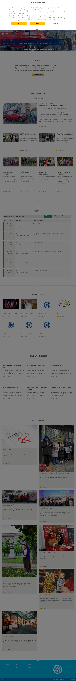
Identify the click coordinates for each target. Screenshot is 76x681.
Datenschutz (37, 29)
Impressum (55, 23)
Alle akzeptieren (37, 23)
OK (19, 23)
